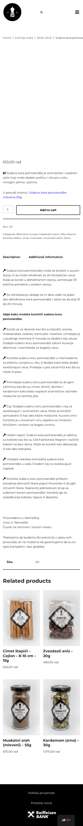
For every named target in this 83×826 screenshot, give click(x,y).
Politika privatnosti (41, 793)
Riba (63, 234)
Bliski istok (44, 37)
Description (11, 257)
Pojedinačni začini (49, 234)
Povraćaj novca (41, 803)
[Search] (41, 12)
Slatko (17, 238)
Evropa (34, 234)
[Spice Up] (12, 12)
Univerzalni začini (53, 238)
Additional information (46, 257)
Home (7, 37)
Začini (67, 238)
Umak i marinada (32, 238)
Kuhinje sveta (24, 37)
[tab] (11, 257)
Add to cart (48, 210)
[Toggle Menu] (77, 12)
